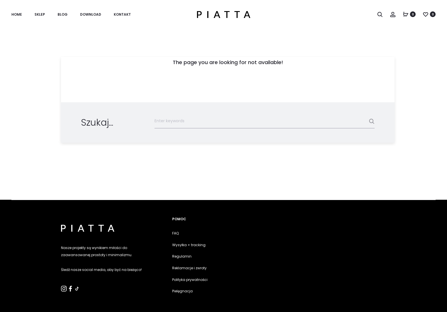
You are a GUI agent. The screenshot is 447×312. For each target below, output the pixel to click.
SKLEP (39, 14)
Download (90, 14)
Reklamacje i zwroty (189, 268)
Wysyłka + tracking (189, 244)
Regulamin (182, 256)
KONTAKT (122, 14)
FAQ (175, 233)
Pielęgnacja (182, 291)
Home (16, 14)
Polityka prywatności (190, 279)
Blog (63, 14)
